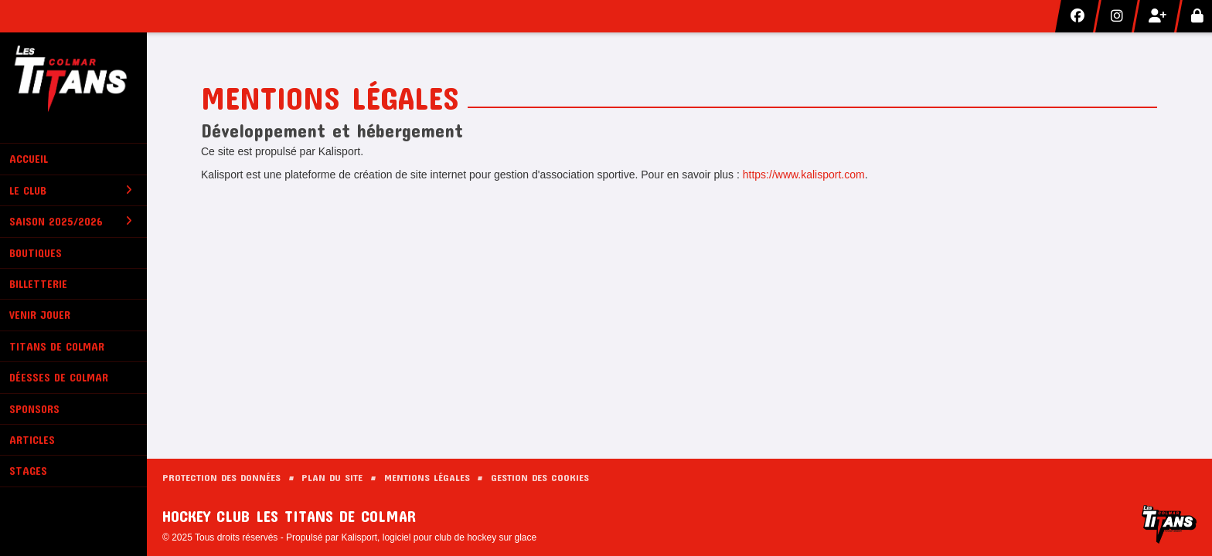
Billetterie (38, 283)
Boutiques (35, 252)
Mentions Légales (427, 477)
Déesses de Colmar (58, 377)
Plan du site (332, 477)
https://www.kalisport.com (804, 174)
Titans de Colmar (56, 346)
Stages (28, 470)
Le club (70, 190)
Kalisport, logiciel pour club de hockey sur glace (438, 537)
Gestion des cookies (540, 477)
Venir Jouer (39, 314)
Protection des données (221, 477)
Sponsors (34, 408)
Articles (32, 439)
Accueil (28, 158)
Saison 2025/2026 (70, 221)
